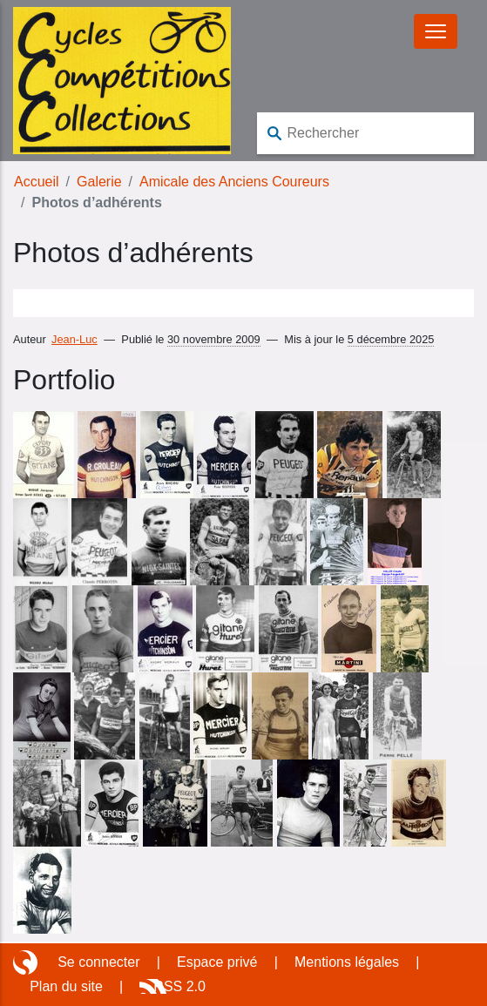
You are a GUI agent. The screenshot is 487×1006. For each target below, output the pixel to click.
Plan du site (66, 986)
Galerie (99, 181)
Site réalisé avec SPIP (27, 962)
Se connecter (98, 962)
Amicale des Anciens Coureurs (234, 181)
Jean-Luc (74, 339)
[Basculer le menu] (435, 31)
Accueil (36, 181)
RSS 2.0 (179, 986)
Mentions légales (346, 962)
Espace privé (217, 962)
